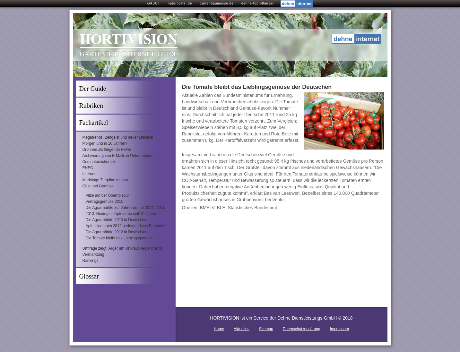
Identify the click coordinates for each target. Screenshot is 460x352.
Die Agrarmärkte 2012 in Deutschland (118, 232)
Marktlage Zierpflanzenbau (105, 180)
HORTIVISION (224, 318)
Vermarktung (93, 254)
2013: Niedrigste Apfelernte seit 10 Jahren (121, 213)
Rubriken (91, 105)
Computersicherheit (99, 161)
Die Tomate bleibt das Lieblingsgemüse (119, 238)
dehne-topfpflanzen (258, 3)
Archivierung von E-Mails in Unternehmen (117, 155)
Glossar (89, 276)
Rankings (90, 260)
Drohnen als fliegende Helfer (106, 149)
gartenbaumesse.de (216, 3)
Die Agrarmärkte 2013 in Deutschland (118, 220)
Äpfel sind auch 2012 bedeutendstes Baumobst (126, 226)
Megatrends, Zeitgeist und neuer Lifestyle (117, 137)
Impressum (339, 329)
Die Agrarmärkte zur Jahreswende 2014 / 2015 (125, 207)
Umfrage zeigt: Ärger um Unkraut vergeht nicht (122, 248)
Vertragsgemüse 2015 (104, 201)
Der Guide (92, 88)
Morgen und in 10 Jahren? (104, 143)
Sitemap (266, 329)
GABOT (153, 3)
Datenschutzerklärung (301, 329)
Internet (89, 174)
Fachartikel (93, 122)
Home (219, 329)
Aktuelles (241, 329)
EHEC (87, 168)
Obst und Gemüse (98, 186)
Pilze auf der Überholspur (107, 195)
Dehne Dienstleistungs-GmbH (307, 318)
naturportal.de (180, 3)
